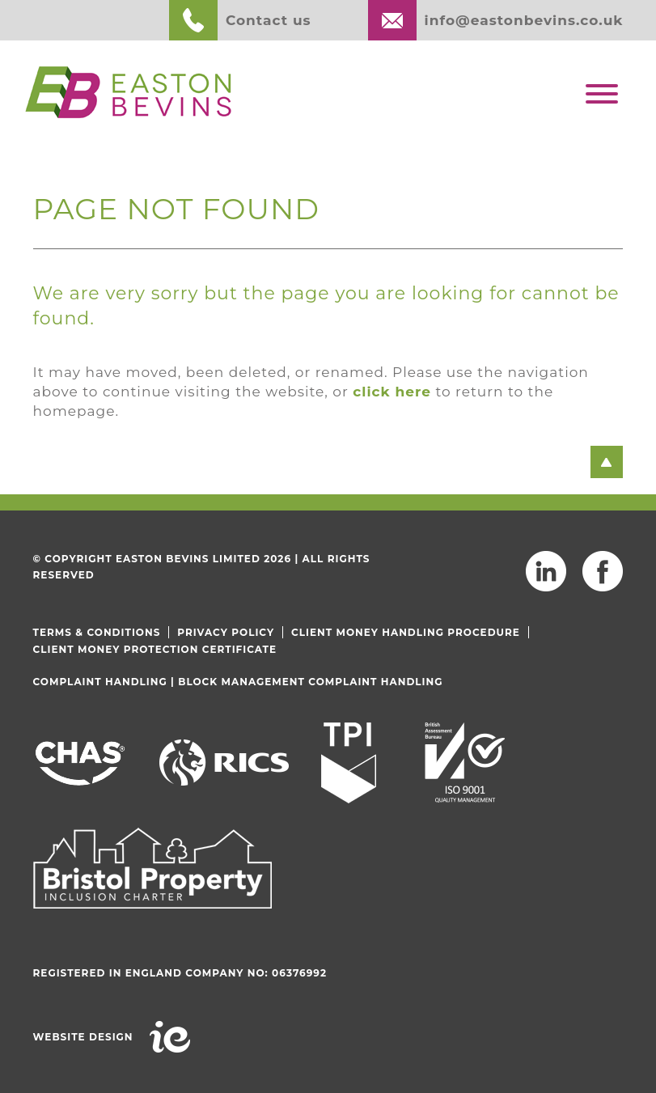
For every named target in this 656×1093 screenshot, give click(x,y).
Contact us (268, 20)
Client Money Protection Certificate (155, 649)
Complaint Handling (100, 682)
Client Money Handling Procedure (405, 632)
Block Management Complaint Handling (310, 682)
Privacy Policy (225, 632)
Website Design (83, 1037)
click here (392, 391)
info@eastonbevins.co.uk (524, 20)
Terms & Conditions (97, 632)
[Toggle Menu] (602, 94)
